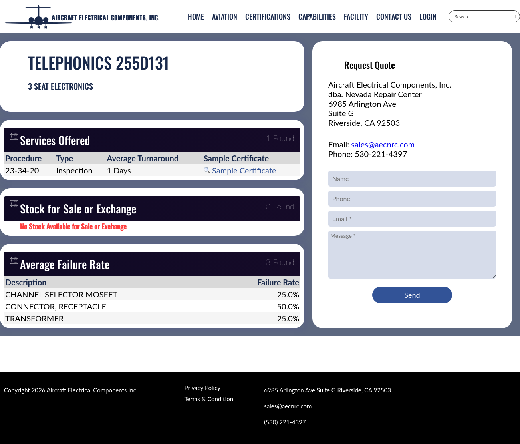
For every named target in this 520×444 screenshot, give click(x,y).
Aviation (224, 16)
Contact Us (393, 16)
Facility (356, 16)
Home (196, 16)
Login (428, 16)
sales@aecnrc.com (383, 144)
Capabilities (317, 16)
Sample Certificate (240, 170)
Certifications (267, 16)
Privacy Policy (202, 387)
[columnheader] (29, 158)
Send (412, 295)
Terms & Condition (209, 398)
